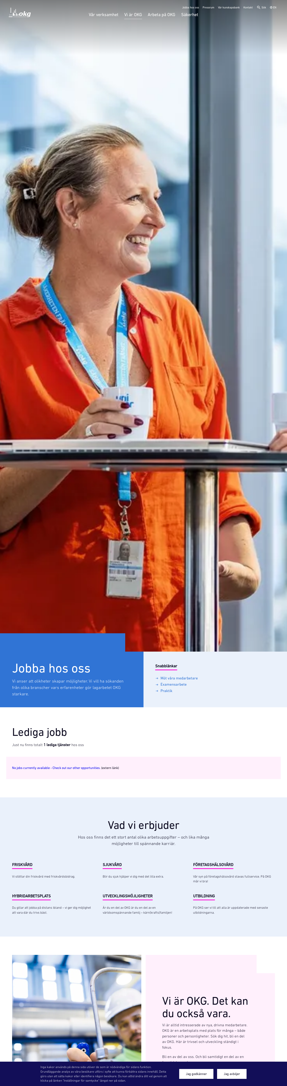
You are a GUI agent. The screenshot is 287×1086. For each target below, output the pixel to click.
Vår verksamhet (103, 14)
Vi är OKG (133, 14)
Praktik (163, 691)
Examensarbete (171, 684)
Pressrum (208, 7)
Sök (261, 7)
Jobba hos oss (190, 7)
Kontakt (248, 7)
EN (273, 7)
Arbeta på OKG (161, 14)
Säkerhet (189, 14)
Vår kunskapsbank (229, 7)
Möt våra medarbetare (176, 678)
